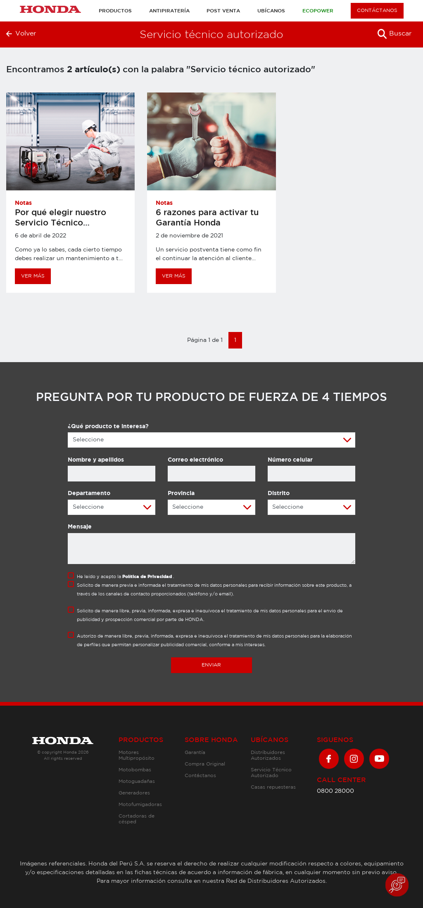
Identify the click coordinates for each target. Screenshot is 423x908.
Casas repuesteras (273, 787)
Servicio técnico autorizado (211, 35)
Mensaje (80, 526)
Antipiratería (169, 11)
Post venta (223, 11)
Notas (23, 203)
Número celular (290, 460)
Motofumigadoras (140, 804)
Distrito (279, 493)
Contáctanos (200, 775)
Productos (115, 11)
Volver (21, 34)
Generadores (134, 793)
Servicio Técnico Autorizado (271, 773)
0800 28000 (335, 791)
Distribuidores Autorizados (268, 755)
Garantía (195, 752)
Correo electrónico (195, 460)
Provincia (181, 493)
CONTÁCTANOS (377, 10)
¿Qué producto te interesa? (108, 426)
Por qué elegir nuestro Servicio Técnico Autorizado (60, 223)
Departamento (89, 493)
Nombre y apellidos (96, 460)
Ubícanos (271, 11)
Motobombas (135, 770)
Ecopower (317, 11)
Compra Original (205, 764)
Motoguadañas (137, 781)
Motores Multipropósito (136, 755)
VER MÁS (33, 276)
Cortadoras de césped (136, 819)
